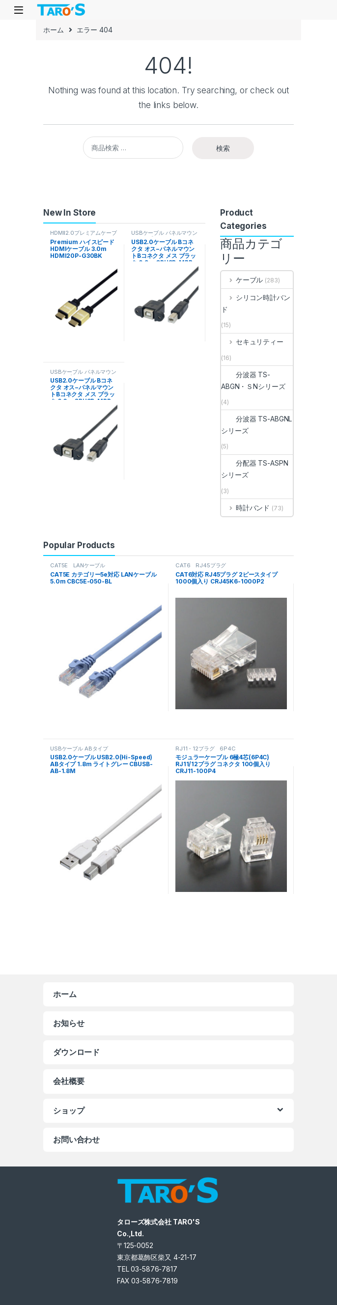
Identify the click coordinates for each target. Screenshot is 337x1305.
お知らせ (68, 1023)
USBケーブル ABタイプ (79, 748)
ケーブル (242, 280)
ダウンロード (76, 1052)
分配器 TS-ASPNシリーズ (254, 469)
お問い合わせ (76, 1139)
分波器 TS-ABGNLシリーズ (256, 425)
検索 (223, 148)
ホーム (53, 30)
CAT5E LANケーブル (77, 565)
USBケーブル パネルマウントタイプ (164, 235)
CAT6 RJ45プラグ (200, 565)
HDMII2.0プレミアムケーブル (83, 235)
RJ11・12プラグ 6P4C (205, 748)
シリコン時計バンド (255, 303)
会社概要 (68, 1081)
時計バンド (245, 507)
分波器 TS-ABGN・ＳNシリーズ (253, 380)
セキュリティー (252, 341)
